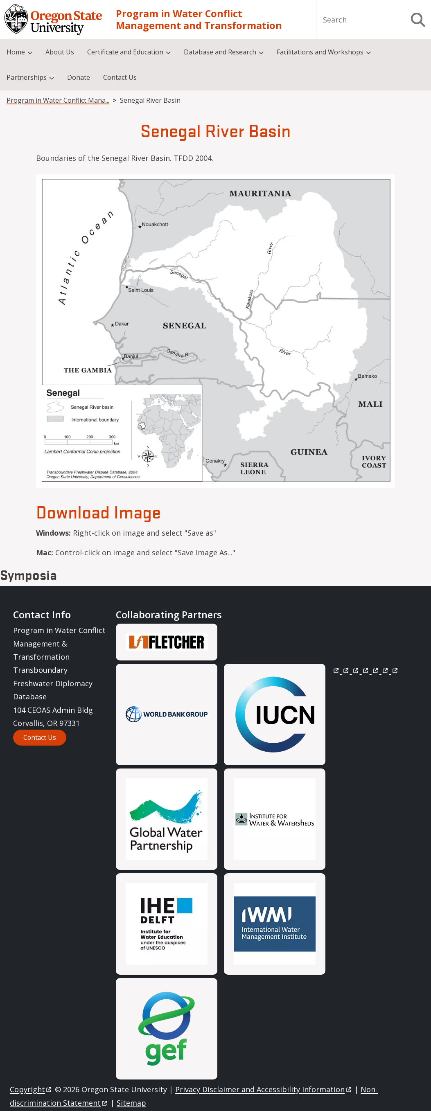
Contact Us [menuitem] (120, 77)
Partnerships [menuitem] (27, 77)
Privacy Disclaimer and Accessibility (263, 1089)
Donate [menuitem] (78, 77)
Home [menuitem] (16, 51)
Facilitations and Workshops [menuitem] (320, 51)
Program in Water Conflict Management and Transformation (199, 20)
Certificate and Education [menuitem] (125, 51)
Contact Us (39, 737)
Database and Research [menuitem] (220, 51)
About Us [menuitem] (59, 51)
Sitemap (131, 1103)
